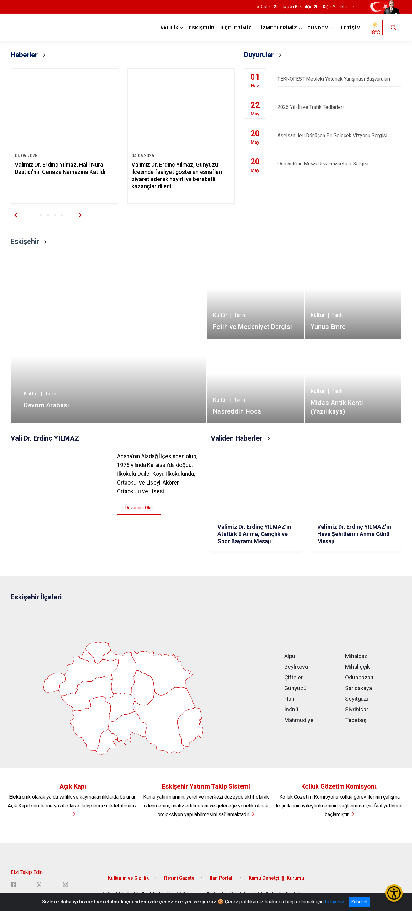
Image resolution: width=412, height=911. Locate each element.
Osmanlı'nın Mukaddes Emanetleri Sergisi (339, 164)
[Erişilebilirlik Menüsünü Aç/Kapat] (394, 893)
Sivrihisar (356, 709)
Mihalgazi (357, 656)
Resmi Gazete (179, 878)
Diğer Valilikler (336, 7)
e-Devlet (264, 7)
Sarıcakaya (358, 688)
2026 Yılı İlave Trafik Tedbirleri (339, 107)
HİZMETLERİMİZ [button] (277, 28)
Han (289, 698)
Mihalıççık (357, 666)
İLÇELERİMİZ (236, 28)
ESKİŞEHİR (202, 28)
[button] (16, 215)
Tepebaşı (356, 720)
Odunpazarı (359, 677)
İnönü (291, 709)
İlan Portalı (221, 878)
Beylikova (296, 666)
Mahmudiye (298, 720)
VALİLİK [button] (170, 28)
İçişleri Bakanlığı (297, 7)
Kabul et (359, 901)
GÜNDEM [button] (318, 28)
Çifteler (293, 677)
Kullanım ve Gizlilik (128, 878)
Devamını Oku (139, 508)
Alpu (289, 656)
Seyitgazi (356, 698)
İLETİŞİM (350, 28)
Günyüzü (295, 688)
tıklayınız (334, 902)
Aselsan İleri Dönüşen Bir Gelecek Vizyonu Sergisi (339, 135)
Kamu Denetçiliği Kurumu (276, 878)
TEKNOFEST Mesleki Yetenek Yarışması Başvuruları (339, 79)
